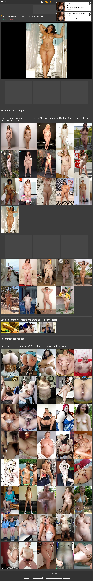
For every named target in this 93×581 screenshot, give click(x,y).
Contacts (26, 578)
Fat (46, 2)
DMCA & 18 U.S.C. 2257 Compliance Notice (57, 578)
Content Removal (37, 578)
